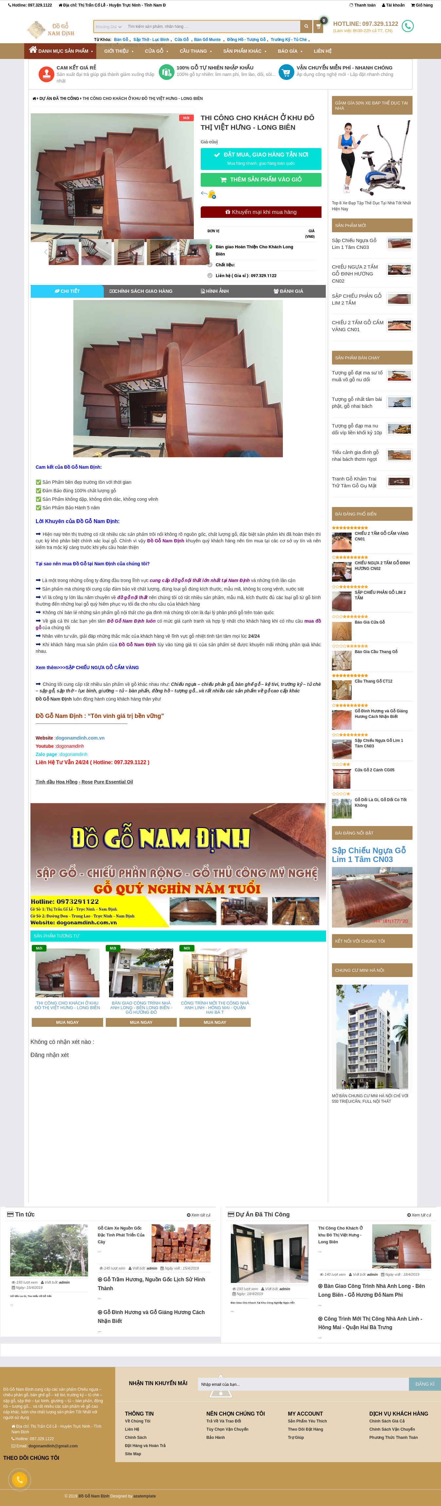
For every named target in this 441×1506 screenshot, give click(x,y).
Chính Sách (136, 1437)
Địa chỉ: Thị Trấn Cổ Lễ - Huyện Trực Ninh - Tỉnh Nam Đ (112, 5)
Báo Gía (288, 51)
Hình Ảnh (215, 291)
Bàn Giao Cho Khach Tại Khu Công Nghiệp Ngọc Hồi (263, 1302)
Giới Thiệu (116, 51)
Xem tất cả (198, 1215)
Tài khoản (393, 5)
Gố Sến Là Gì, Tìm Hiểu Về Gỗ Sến (31, 1296)
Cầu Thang (193, 51)
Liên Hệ (323, 51)
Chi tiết (67, 291)
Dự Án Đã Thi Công (60, 98)
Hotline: (30, 5)
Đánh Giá (288, 291)
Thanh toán (362, 5)
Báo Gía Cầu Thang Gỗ (376, 651)
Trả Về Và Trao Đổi (224, 1421)
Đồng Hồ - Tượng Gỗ (246, 39)
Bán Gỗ (121, 39)
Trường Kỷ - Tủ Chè (289, 39)
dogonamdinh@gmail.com (53, 1446)
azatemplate (144, 1496)
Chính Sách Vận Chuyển (392, 1429)
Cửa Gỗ (182, 39)
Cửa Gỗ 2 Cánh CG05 (375, 770)
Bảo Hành (216, 1437)
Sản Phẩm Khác (242, 51)
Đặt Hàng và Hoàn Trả (145, 1445)
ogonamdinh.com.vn (80, 738)
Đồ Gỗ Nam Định (94, 1496)
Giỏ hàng (422, 5)
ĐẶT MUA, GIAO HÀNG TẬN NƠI (261, 158)
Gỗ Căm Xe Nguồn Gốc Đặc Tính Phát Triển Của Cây (121, 1235)
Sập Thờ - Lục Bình (151, 39)
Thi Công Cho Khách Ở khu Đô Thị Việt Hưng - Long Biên (340, 1235)
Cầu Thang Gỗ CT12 (374, 681)
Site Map (133, 1454)
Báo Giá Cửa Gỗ (370, 622)
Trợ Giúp (296, 1437)
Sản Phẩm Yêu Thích (307, 1421)
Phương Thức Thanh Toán (393, 1437)
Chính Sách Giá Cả (387, 1421)
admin (64, 1282)
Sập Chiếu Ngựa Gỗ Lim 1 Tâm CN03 (369, 854)
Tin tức (21, 1214)
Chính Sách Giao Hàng (141, 291)
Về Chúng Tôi (138, 1421)
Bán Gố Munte (208, 39)
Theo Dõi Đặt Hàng (305, 1429)
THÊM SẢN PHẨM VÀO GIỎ (261, 180)
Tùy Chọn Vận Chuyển (227, 1429)
